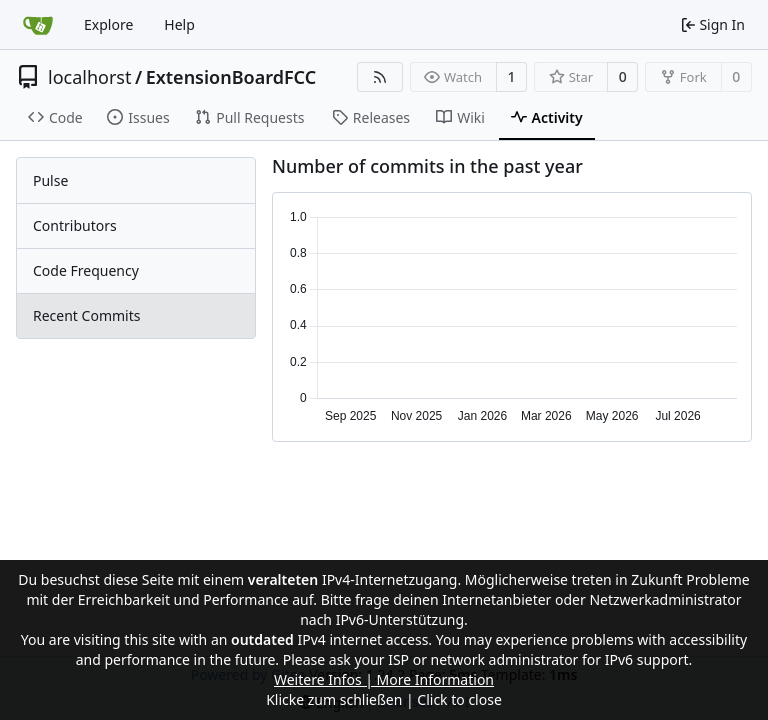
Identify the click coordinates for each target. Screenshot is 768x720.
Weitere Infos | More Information (384, 679)
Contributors (75, 225)
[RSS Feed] (380, 77)
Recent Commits (86, 315)
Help (179, 24)
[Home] (38, 25)
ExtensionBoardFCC (231, 77)
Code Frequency (86, 270)
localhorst (89, 77)
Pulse (50, 180)
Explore (108, 24)
